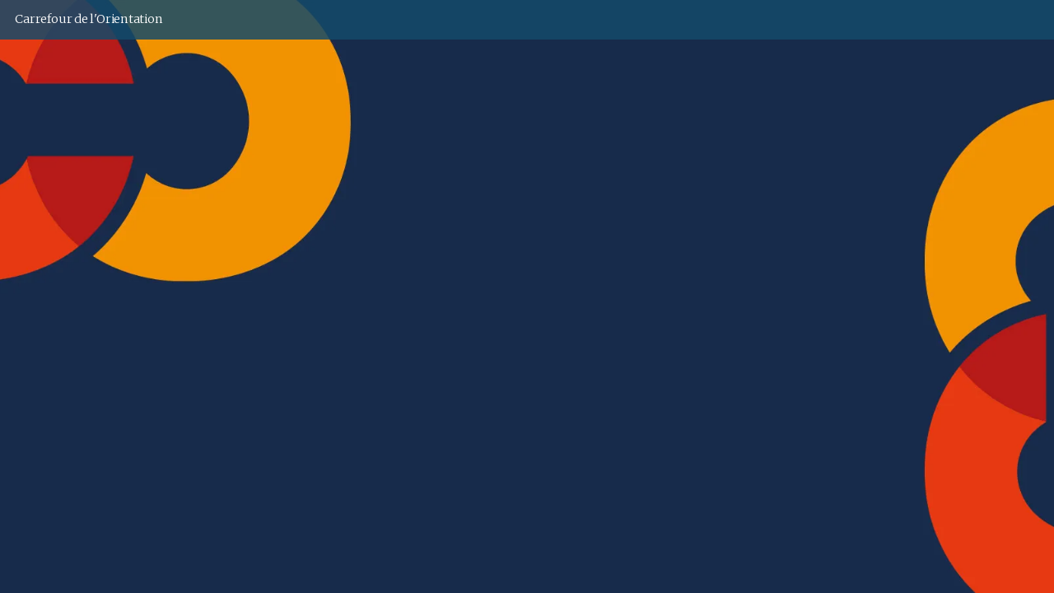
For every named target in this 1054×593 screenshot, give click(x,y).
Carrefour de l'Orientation (88, 19)
